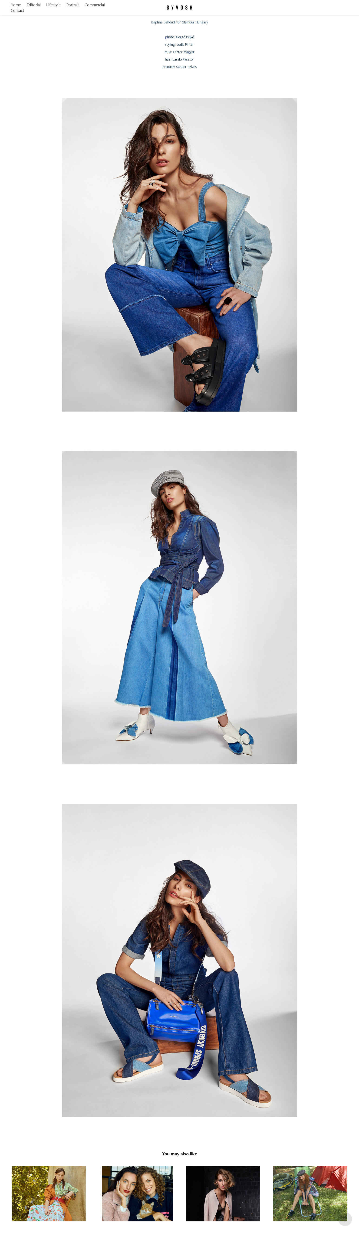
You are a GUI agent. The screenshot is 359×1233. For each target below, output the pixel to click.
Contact (17, 10)
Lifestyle (53, 4)
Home (16, 4)
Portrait (72, 4)
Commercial (95, 4)
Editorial (34, 4)
